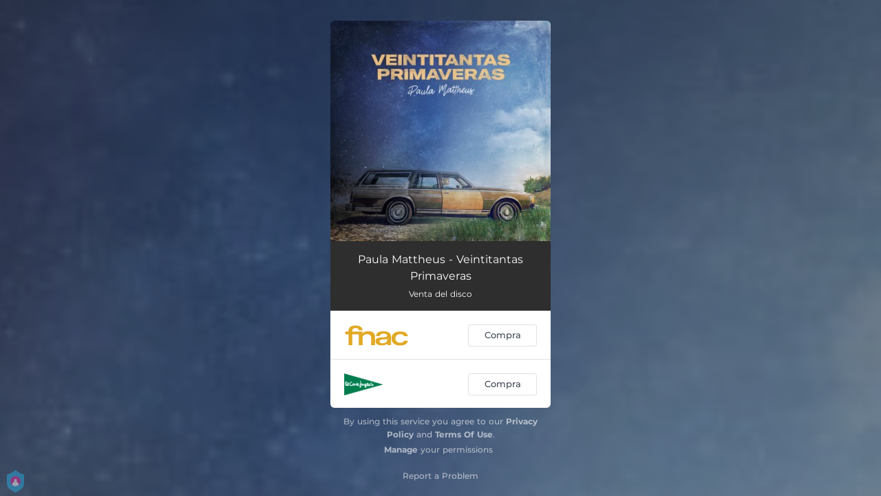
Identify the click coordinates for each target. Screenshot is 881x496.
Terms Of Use (464, 434)
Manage (401, 449)
